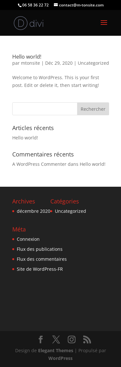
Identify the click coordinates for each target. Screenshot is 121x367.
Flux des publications (40, 249)
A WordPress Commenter (39, 164)
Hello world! (26, 56)
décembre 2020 (33, 211)
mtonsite (30, 63)
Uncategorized (93, 63)
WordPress (60, 358)
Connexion (28, 239)
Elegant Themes (55, 350)
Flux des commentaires (42, 259)
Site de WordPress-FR (40, 269)
